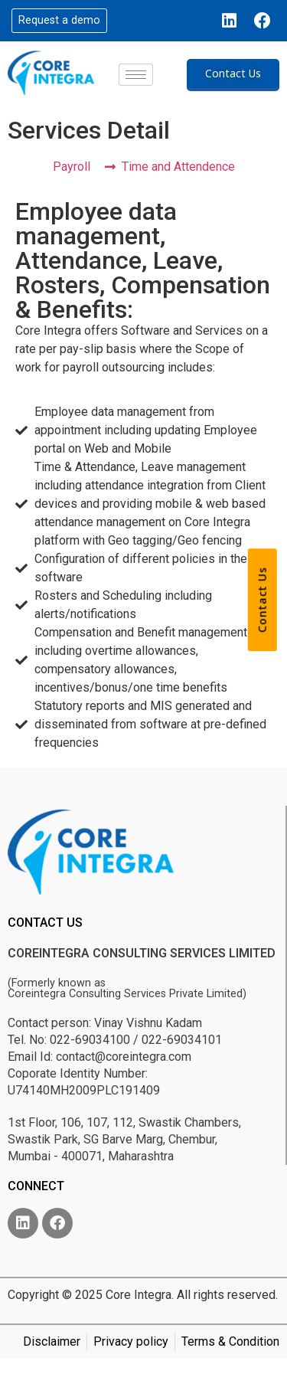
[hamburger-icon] (136, 75)
